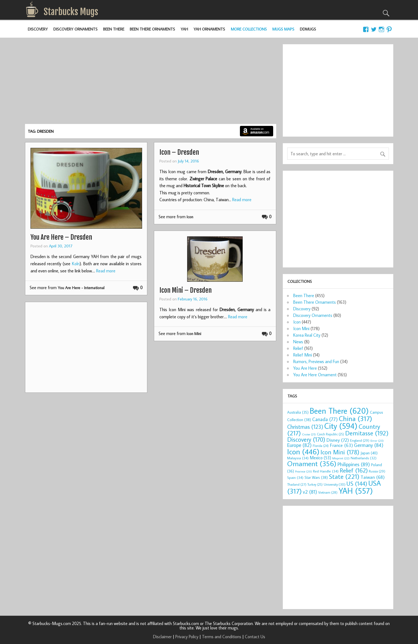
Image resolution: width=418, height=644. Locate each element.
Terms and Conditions (221, 636)
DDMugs (308, 29)
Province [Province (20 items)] (303, 471)
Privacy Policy (186, 636)
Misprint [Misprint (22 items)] (341, 458)
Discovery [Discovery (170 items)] (306, 439)
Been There (113, 29)
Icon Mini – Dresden (185, 290)
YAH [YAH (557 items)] (356, 490)
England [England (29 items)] (359, 440)
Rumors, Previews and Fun (316, 361)
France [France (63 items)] (341, 445)
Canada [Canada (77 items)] (325, 419)
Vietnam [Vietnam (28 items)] (327, 492)
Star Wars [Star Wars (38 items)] (316, 477)
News (298, 341)
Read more (105, 270)
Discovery (38, 29)
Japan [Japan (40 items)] (369, 452)
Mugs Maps (283, 29)
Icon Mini (194, 333)
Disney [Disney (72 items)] (337, 440)
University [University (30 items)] (334, 484)
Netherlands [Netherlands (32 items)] (364, 457)
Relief (298, 348)
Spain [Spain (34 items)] (295, 477)
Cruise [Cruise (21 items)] (309, 434)
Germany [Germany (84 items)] (368, 445)
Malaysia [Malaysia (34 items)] (298, 457)
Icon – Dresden (179, 152)
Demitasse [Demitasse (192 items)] (367, 433)
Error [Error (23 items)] (377, 440)
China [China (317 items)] (355, 418)
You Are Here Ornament (315, 374)
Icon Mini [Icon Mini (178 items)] (339, 452)
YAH (184, 29)
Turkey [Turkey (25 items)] (315, 484)
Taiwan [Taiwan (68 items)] (373, 477)
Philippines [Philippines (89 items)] (353, 464)
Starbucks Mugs (71, 11)
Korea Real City (306, 335)
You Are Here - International (81, 287)
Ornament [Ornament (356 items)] (311, 463)
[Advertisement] (150, 82)
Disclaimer (162, 636)
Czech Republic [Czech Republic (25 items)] (330, 434)
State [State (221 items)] (344, 476)
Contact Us (255, 636)
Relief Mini (302, 355)
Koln (76, 263)
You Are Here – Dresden (61, 237)
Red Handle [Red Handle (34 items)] (326, 471)
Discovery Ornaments (75, 29)
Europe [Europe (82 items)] (299, 445)
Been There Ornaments (152, 29)
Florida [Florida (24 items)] (321, 446)
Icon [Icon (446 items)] (303, 451)
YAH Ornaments (209, 29)
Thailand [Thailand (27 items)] (296, 484)
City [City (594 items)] (341, 426)
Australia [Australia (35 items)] (298, 412)
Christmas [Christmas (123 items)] (305, 426)
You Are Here (305, 368)
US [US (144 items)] (357, 483)
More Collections (249, 29)
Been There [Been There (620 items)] (339, 410)
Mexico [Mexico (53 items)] (320, 457)
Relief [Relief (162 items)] (354, 470)
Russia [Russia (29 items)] (377, 471)
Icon (190, 216)
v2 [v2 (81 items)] (310, 491)
